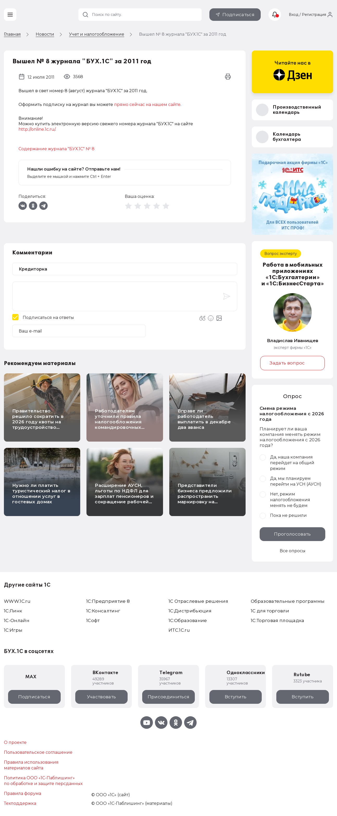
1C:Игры (13, 630)
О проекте (15, 742)
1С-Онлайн (16, 620)
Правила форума (22, 793)
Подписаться (238, 14)
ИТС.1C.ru (179, 630)
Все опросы (292, 550)
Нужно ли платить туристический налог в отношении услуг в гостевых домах (41, 493)
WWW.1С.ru (17, 601)
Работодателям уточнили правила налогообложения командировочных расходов (118, 421)
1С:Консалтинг (103, 610)
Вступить (236, 696)
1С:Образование (187, 620)
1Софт (93, 620)
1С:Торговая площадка (277, 620)
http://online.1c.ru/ (36, 129)
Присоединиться (169, 696)
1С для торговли (270, 610)
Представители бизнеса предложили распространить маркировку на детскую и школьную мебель (205, 499)
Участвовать (101, 696)
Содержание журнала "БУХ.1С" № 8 (56, 148)
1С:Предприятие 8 (108, 601)
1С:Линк (13, 610)
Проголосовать (292, 534)
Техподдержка (20, 803)
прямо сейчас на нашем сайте (147, 104)
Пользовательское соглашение (38, 752)
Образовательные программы (288, 601)
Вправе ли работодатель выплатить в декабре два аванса (204, 419)
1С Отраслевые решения (198, 601)
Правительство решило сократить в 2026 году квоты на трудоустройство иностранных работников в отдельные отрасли (38, 427)
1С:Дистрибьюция (189, 610)
